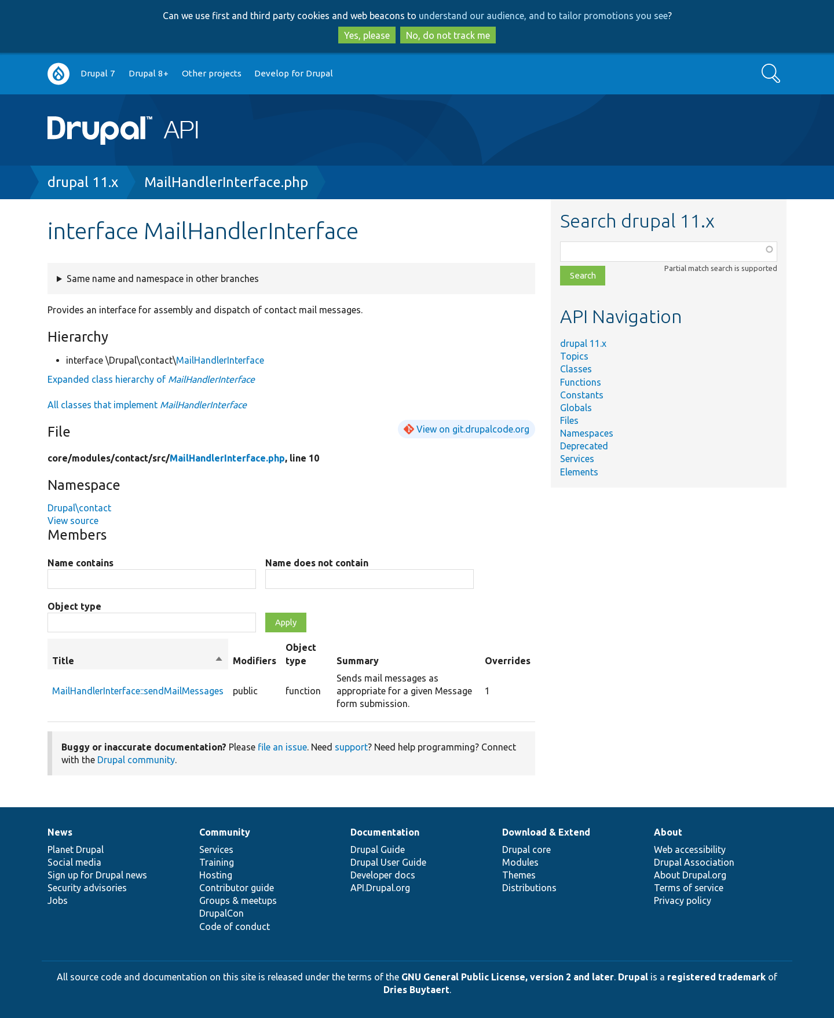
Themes (519, 875)
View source (72, 520)
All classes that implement (147, 405)
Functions (580, 382)
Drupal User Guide (388, 862)
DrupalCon (221, 913)
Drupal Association (694, 862)
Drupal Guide (377, 849)
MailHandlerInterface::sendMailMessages (138, 691)
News (59, 832)
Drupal (633, 977)
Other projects (212, 73)
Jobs (57, 900)
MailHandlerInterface (220, 360)
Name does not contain (316, 563)
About (668, 832)
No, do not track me (448, 35)
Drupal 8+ (149, 73)
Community (224, 832)
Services (577, 458)
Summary (357, 661)
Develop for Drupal (293, 73)
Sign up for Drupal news (97, 875)
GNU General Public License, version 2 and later (507, 977)
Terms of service (688, 887)
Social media (74, 862)
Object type (74, 606)
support (351, 747)
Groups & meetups (238, 900)
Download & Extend (546, 832)
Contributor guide (236, 887)
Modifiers (254, 661)
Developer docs (382, 875)
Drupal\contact (79, 508)
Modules (520, 862)
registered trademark (716, 977)
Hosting (215, 875)
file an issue (282, 747)
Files (569, 420)
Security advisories (87, 887)
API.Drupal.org (380, 887)
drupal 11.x (82, 182)
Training (216, 862)
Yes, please (367, 35)
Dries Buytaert (416, 989)
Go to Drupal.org (58, 73)
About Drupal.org (690, 875)
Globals (576, 407)
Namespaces (586, 433)
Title (138, 660)
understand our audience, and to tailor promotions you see (543, 15)
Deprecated (584, 446)
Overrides (508, 661)
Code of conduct (234, 926)
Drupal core (526, 849)
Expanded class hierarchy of (151, 379)
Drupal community (136, 760)
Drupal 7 (98, 73)
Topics (574, 356)
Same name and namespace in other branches (163, 278)
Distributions (529, 887)
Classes (576, 369)
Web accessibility (690, 849)
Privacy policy (682, 900)
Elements (579, 472)
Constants (581, 395)
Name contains (80, 563)
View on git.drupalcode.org (472, 429)
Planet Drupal (75, 849)
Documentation (384, 832)
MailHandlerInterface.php (226, 182)
